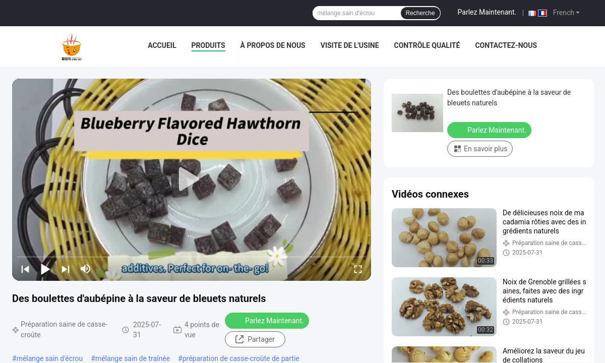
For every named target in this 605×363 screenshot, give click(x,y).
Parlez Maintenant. (487, 12)
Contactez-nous (506, 45)
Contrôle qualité (427, 45)
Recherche (420, 13)
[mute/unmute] (86, 268)
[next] (65, 268)
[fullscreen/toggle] (358, 268)
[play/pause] (45, 268)
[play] (191, 179)
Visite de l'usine (350, 45)
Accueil (162, 45)
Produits (208, 45)
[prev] (25, 268)
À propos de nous (273, 45)
